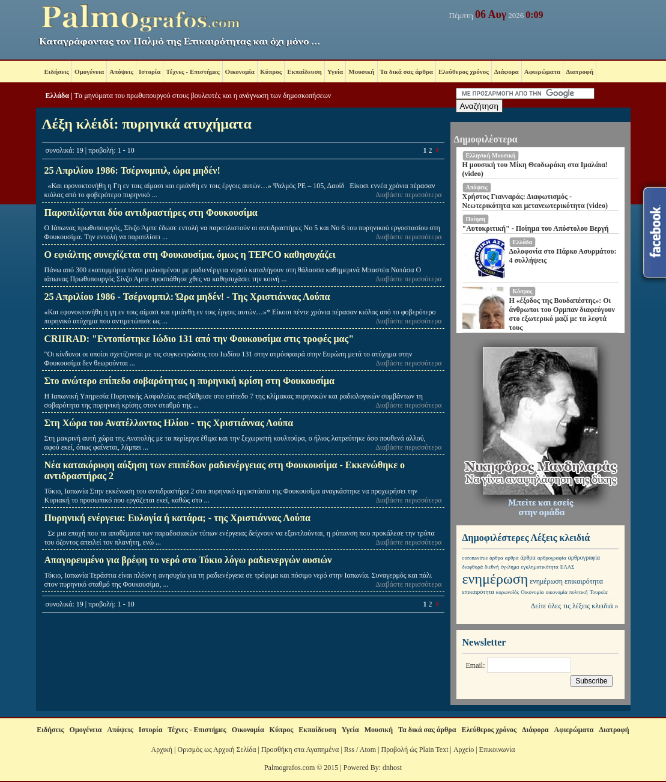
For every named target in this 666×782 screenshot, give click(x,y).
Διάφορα (506, 71)
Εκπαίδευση (304, 71)
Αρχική (162, 749)
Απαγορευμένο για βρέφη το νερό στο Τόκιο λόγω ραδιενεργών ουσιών (188, 560)
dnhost (392, 767)
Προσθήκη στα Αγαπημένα (300, 749)
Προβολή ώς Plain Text (414, 749)
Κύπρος (271, 71)
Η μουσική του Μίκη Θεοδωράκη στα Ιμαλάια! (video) (535, 169)
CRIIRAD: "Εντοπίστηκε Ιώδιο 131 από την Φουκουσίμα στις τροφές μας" (199, 339)
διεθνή (492, 567)
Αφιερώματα (542, 71)
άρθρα (496, 558)
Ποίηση (476, 219)
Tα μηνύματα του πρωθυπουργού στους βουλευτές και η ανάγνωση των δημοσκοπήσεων (202, 95)
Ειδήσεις (56, 71)
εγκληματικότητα (539, 567)
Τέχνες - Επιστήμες (192, 71)
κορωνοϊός (507, 592)
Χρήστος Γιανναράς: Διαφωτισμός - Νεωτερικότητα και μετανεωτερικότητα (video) (535, 201)
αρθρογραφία (551, 558)
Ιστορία (149, 71)
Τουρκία (599, 592)
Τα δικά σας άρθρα (406, 71)
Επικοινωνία (497, 749)
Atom (368, 749)
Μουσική (361, 71)
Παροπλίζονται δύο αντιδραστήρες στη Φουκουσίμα (151, 212)
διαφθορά (472, 567)
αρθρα (512, 558)
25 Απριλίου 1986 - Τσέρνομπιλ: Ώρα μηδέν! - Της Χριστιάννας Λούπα (187, 297)
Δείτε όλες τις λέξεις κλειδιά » (575, 606)
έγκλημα (510, 567)
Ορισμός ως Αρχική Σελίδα (216, 749)
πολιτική (578, 592)
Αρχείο (463, 749)
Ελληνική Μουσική (491, 155)
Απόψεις (121, 71)
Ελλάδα (57, 95)
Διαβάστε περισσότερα (408, 195)
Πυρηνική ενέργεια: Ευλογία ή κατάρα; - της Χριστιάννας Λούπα (177, 518)
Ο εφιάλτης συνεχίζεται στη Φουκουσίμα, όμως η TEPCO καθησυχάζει (190, 254)
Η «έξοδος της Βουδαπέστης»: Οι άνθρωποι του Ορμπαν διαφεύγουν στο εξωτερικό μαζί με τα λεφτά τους (562, 314)
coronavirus (475, 558)
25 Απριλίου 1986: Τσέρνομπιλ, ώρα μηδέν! (132, 170)
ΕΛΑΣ (567, 567)
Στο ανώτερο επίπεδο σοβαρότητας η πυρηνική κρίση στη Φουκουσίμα (189, 381)
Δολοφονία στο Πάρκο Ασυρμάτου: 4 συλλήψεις (563, 255)
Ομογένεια (89, 71)
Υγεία (335, 71)
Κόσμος (523, 291)
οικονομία (556, 592)
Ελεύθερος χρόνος (463, 71)
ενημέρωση (495, 579)
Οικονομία (240, 71)
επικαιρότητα (584, 581)
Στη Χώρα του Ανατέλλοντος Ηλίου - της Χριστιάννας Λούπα (169, 423)
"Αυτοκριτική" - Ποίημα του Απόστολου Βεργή (535, 228)
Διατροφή (579, 71)
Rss (349, 749)
